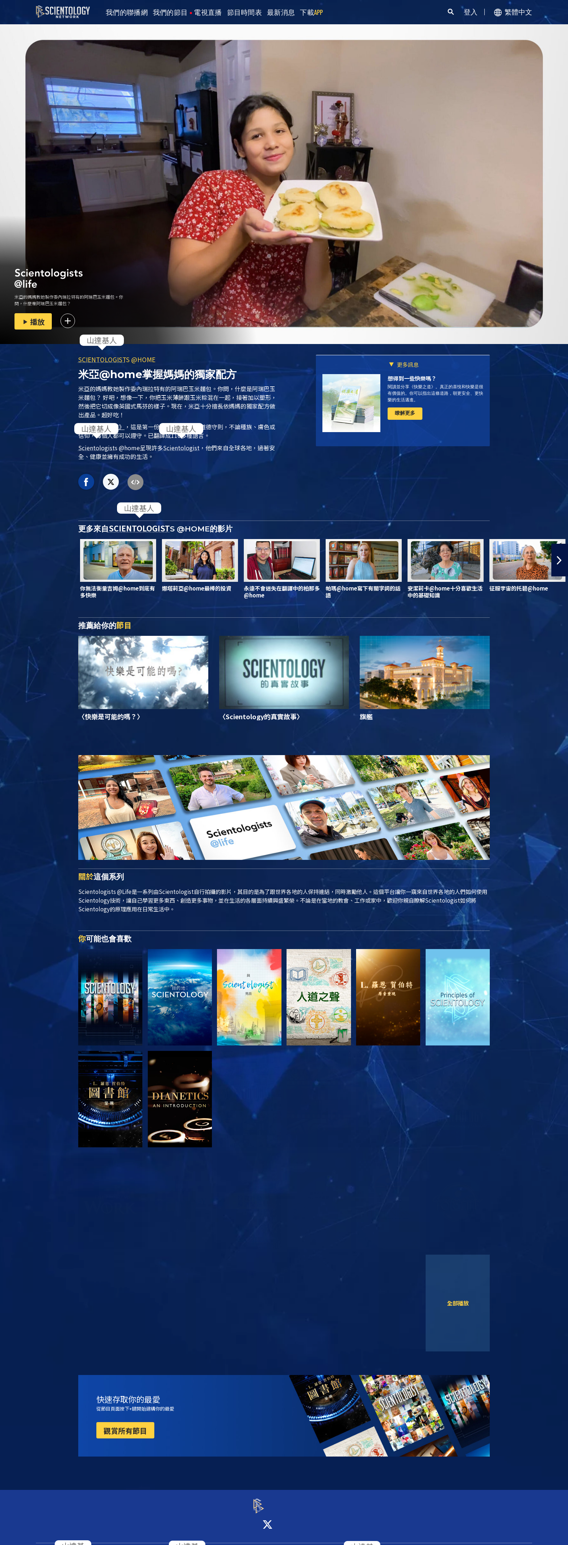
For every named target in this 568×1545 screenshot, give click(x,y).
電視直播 (208, 12)
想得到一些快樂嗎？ (412, 378)
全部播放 (458, 1303)
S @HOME (116, 359)
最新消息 (281, 12)
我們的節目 (170, 12)
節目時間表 (244, 12)
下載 (311, 12)
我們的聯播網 (127, 12)
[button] (559, 560)
